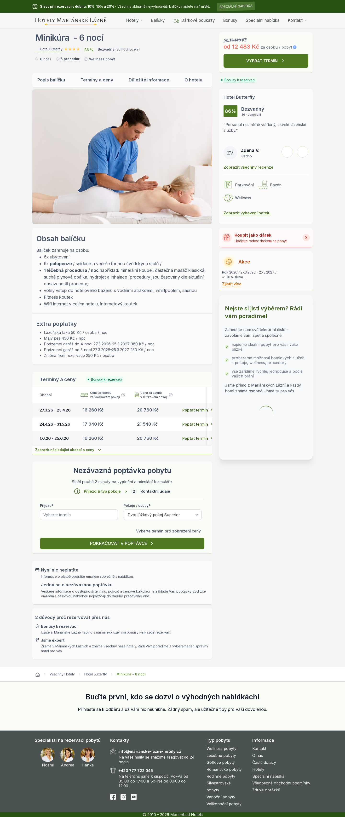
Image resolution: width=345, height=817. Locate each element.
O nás (257, 755)
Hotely (134, 20)
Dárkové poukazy (194, 20)
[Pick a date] (79, 514)
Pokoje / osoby (137, 505)
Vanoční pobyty (221, 796)
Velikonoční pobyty (224, 803)
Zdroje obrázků (266, 790)
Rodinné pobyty (221, 776)
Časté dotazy (264, 762)
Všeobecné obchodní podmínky (281, 783)
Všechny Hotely (62, 674)
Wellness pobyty (221, 748)
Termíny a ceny (96, 79)
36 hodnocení (127, 49)
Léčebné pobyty (221, 755)
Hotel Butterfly (95, 674)
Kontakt (297, 20)
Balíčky (158, 20)
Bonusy (230, 20)
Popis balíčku (51, 79)
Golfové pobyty (221, 762)
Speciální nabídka (235, 6)
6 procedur (70, 59)
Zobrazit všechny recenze (248, 167)
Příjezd (46, 505)
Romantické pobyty (224, 769)
